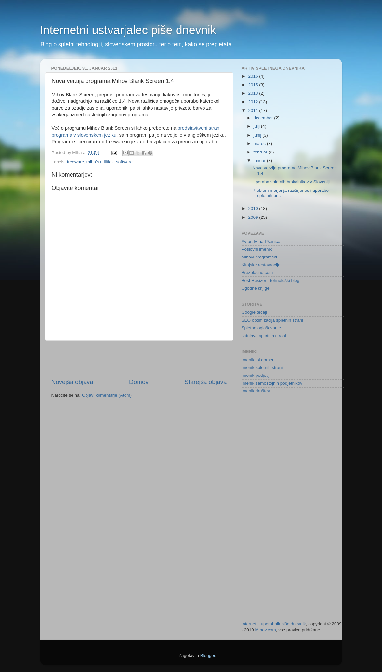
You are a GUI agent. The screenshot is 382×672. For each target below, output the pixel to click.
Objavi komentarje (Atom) (107, 395)
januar (260, 160)
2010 (253, 208)
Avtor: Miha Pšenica (261, 241)
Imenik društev (256, 391)
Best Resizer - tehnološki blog (271, 280)
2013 (253, 93)
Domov (139, 381)
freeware (75, 161)
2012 (253, 101)
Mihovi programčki (259, 257)
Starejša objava (205, 381)
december (264, 117)
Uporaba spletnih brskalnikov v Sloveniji (291, 181)
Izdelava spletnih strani (264, 335)
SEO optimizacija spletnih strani (272, 320)
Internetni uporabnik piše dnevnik (274, 623)
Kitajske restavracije (261, 264)
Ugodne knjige (256, 288)
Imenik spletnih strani (262, 367)
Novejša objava (72, 381)
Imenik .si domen (258, 359)
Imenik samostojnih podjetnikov (272, 383)
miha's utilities (100, 161)
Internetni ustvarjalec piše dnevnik (128, 30)
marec (260, 143)
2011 (253, 110)
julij (257, 126)
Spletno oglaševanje (261, 327)
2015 (253, 84)
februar (261, 152)
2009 (253, 217)
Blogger (207, 655)
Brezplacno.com (257, 272)
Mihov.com (265, 629)
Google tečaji (254, 312)
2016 (253, 76)
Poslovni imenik (257, 249)
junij (258, 135)
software (124, 161)
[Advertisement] (139, 359)
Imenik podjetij (256, 375)
